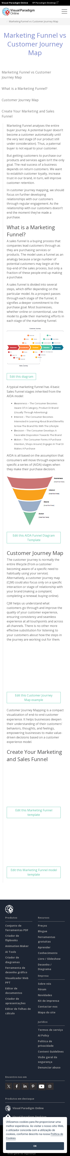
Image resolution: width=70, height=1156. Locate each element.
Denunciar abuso (49, 1067)
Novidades (45, 995)
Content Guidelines (51, 1051)
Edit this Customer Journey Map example (33, 697)
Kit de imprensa (48, 1001)
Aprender (44, 947)
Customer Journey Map (20, 100)
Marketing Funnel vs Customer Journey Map (26, 74)
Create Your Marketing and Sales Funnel (28, 113)
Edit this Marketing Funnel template (33, 812)
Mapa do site (46, 1012)
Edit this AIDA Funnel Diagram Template (34, 537)
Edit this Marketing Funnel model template (34, 872)
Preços (42, 925)
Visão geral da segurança (21, 1153)
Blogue (42, 931)
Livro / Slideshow (49, 959)
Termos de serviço (50, 1030)
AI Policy (43, 1035)
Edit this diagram (21, 376)
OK (35, 1146)
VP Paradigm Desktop (45, 2)
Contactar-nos (47, 1006)
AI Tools (10, 952)
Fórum (42, 989)
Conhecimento (47, 953)
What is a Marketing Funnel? (24, 88)
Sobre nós (44, 983)
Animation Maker (17, 946)
